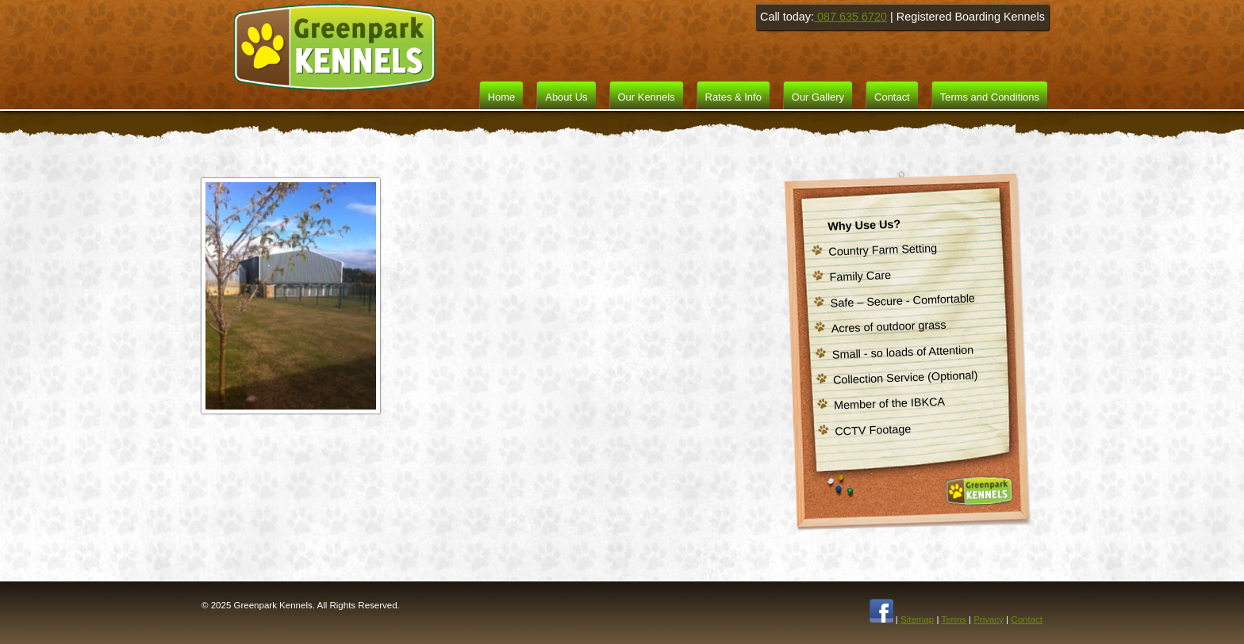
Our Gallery (818, 97)
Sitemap (917, 619)
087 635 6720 (850, 16)
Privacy (988, 619)
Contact (892, 97)
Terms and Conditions (989, 97)
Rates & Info (733, 97)
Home (502, 97)
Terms (953, 619)
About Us (566, 97)
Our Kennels (646, 97)
